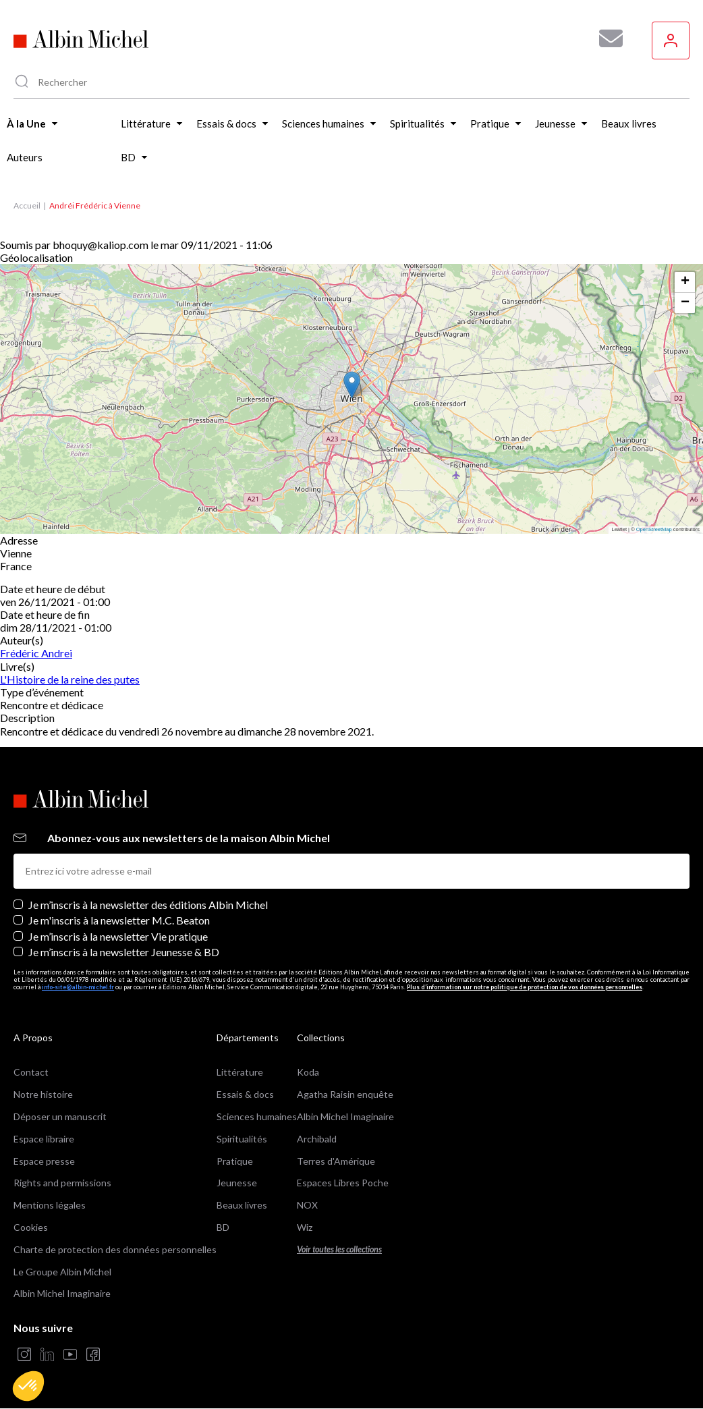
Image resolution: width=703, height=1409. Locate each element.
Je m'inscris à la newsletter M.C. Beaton (119, 920)
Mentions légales (49, 1205)
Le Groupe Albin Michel (62, 1271)
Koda (308, 1072)
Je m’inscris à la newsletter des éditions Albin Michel (148, 904)
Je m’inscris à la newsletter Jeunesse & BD (123, 951)
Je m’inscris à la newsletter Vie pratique (118, 936)
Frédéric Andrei (36, 652)
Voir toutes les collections (339, 1249)
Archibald (317, 1138)
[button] (28, 1386)
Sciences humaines (257, 1116)
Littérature (240, 1072)
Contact (31, 1072)
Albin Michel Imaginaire (62, 1293)
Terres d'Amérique (336, 1161)
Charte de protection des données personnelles (115, 1249)
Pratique (235, 1161)
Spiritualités (242, 1138)
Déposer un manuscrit (60, 1116)
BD (223, 1227)
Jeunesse (237, 1182)
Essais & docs (245, 1094)
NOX (307, 1205)
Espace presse (44, 1161)
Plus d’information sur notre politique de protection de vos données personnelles (524, 987)
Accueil (26, 205)
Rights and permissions (62, 1182)
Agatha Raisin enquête (345, 1094)
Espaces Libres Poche (343, 1182)
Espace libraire (43, 1138)
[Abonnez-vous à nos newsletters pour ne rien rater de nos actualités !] (606, 38)
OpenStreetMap (654, 529)
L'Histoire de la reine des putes (70, 679)
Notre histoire (43, 1094)
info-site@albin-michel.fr (78, 987)
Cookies (30, 1227)
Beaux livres (242, 1205)
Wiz (304, 1227)
